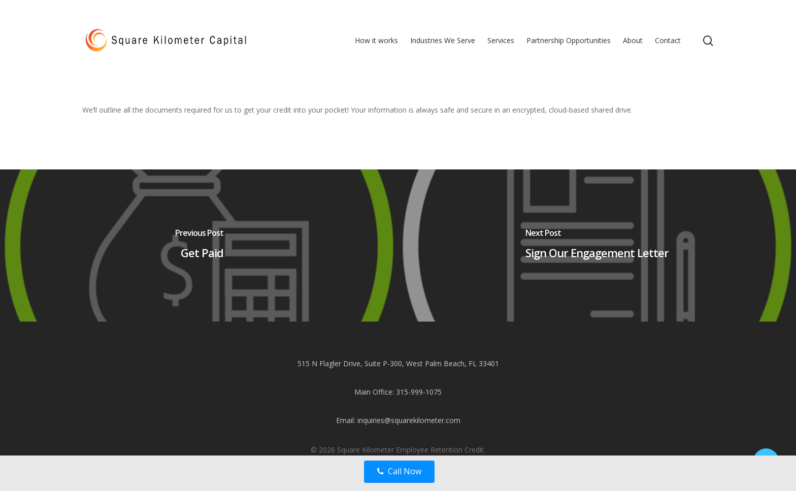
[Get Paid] (199, 245)
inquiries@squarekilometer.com (408, 420)
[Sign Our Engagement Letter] (597, 245)
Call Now (399, 471)
